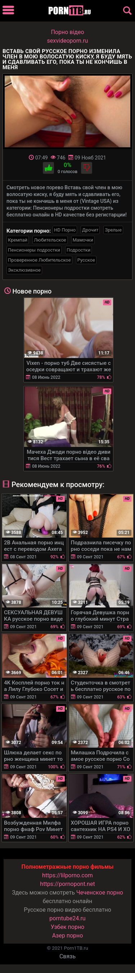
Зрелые (113, 230)
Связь (67, 956)
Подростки (78, 250)
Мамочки (83, 240)
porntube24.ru (67, 918)
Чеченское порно (99, 892)
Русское (86, 260)
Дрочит (90, 230)
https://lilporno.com (67, 875)
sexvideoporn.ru (67, 40)
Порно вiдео (67, 32)
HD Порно (65, 230)
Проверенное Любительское (39, 260)
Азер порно (67, 935)
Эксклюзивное (24, 270)
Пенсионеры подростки (34, 250)
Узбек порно (68, 927)
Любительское (50, 240)
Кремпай (17, 240)
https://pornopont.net (67, 884)
